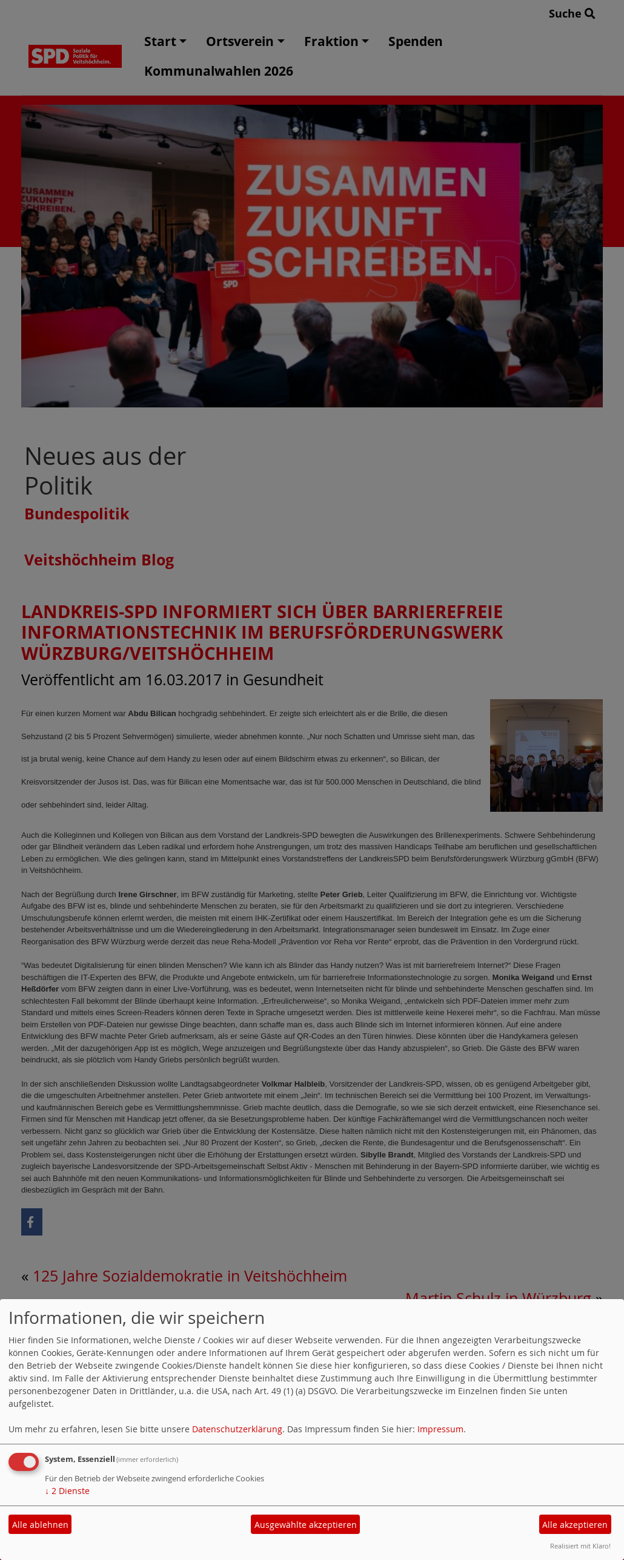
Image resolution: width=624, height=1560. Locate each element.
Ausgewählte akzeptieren (305, 1524)
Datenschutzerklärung (237, 1429)
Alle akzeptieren (575, 1524)
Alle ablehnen (40, 1524)
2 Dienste (67, 1490)
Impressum (440, 1429)
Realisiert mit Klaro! (580, 1545)
